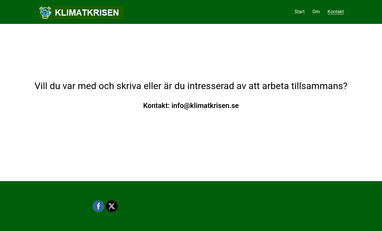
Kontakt (335, 11)
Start (299, 11)
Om (316, 11)
